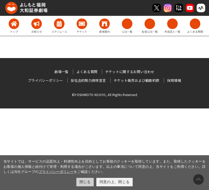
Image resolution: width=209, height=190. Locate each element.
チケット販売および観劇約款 (137, 80)
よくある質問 (86, 71)
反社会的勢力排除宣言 (88, 80)
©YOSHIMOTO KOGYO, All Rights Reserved (104, 94)
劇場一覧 (61, 71)
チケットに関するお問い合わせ (130, 71)
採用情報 (174, 80)
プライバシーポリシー (56, 172)
